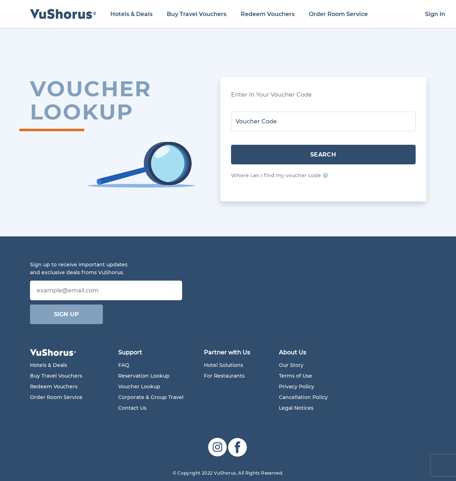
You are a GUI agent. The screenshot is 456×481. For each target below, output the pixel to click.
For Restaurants (224, 376)
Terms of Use (295, 376)
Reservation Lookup (144, 376)
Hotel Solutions (223, 365)
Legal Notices (296, 408)
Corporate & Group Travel (151, 397)
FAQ (123, 365)
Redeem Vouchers (268, 14)
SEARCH (323, 154)
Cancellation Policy (303, 397)
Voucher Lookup (139, 386)
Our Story (291, 365)
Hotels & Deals (131, 14)
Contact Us (132, 408)
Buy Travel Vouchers (196, 14)
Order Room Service (338, 14)
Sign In (435, 14)
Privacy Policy (296, 386)
